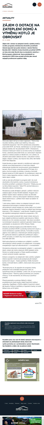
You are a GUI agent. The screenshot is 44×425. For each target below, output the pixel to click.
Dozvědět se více (20, 332)
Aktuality (10, 11)
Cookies (30, 403)
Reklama (17, 403)
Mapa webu (23, 403)
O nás (6, 403)
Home (5, 11)
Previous (6, 374)
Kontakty (11, 403)
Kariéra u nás (36, 403)
